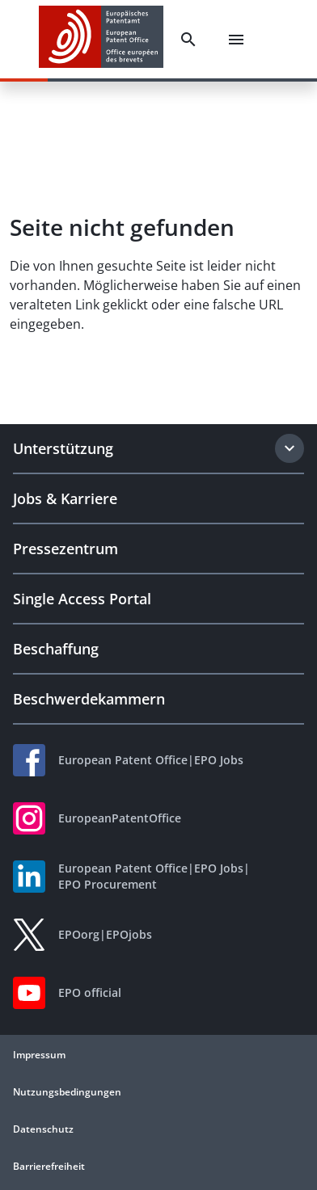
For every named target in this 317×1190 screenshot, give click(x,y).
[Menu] (236, 39)
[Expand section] (289, 448)
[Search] (188, 39)
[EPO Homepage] (101, 39)
